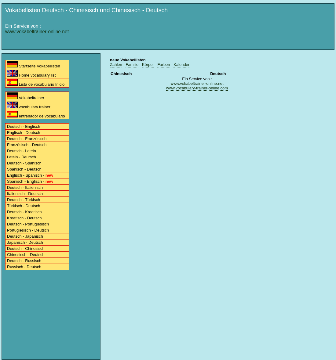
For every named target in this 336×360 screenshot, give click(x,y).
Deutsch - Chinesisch (26, 248)
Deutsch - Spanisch (24, 163)
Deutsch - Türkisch (23, 199)
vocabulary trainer (28, 105)
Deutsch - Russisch (24, 260)
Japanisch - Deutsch (25, 242)
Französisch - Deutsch (26, 144)
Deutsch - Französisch (26, 138)
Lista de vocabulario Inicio (35, 83)
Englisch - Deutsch (23, 132)
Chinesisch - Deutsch (26, 254)
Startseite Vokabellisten (33, 64)
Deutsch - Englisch (23, 126)
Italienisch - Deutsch (25, 193)
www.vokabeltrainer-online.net (37, 31)
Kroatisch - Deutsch (24, 218)
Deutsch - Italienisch (25, 187)
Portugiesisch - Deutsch (28, 230)
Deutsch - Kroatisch (24, 212)
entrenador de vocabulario (36, 114)
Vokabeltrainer (25, 96)
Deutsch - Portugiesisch (28, 224)
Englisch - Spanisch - (30, 175)
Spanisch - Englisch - (30, 181)
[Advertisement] (212, 61)
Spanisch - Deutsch (24, 169)
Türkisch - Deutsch (23, 205)
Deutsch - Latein (21, 151)
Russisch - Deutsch (24, 267)
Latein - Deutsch (21, 157)
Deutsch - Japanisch (25, 236)
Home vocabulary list (31, 73)
